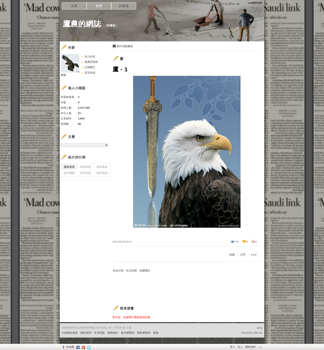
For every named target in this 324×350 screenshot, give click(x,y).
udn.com (258, 332)
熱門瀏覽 (69, 173)
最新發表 (69, 166)
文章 (74, 6)
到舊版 (111, 25)
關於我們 (86, 332)
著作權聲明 (127, 332)
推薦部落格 (91, 61)
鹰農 (63, 75)
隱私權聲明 (143, 332)
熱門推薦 (101, 173)
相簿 (99, 6)
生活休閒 (131, 270)
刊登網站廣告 (70, 332)
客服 (155, 332)
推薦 (232, 254)
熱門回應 (85, 173)
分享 (242, 254)
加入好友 (90, 56)
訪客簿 (124, 6)
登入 (232, 346)
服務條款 (112, 332)
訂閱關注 (90, 67)
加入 (240, 346)
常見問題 (99, 332)
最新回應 (85, 166)
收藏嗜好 (144, 270)
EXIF (254, 254)
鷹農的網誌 (82, 24)
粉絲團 (70, 346)
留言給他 (90, 72)
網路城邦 (250, 346)
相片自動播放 (125, 46)
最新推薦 (101, 166)
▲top (259, 327)
